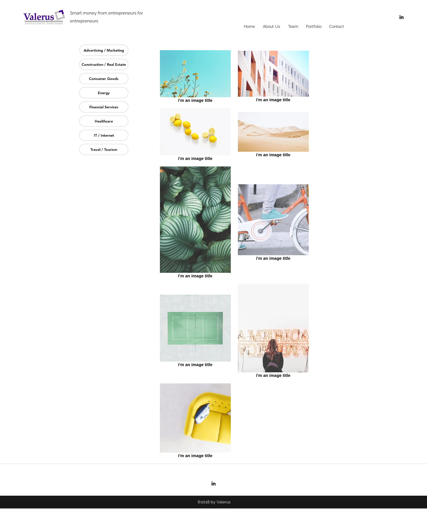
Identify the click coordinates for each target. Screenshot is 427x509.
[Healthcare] (103, 121)
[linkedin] (401, 17)
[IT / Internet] (103, 135)
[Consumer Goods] (103, 78)
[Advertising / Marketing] (103, 50)
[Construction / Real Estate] (103, 64)
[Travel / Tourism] (103, 149)
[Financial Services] (103, 107)
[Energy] (103, 92)
